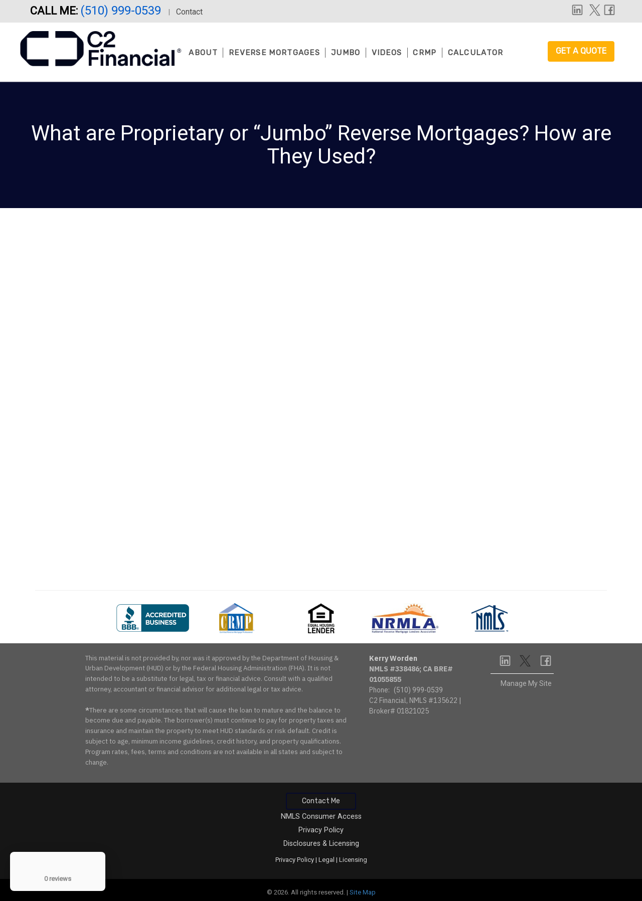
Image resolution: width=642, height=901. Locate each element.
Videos (387, 52)
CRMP (424, 52)
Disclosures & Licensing (321, 843)
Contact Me (321, 801)
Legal (326, 859)
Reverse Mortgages (274, 52)
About (203, 52)
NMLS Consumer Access (321, 816)
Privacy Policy (321, 830)
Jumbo (346, 52)
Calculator (476, 52)
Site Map (363, 892)
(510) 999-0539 (122, 11)
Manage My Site (526, 683)
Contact (189, 12)
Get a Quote (581, 51)
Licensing (353, 859)
